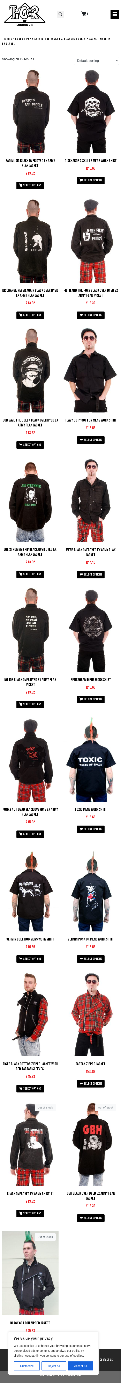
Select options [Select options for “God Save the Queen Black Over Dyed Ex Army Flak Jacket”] (32, 445)
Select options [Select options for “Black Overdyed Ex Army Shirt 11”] (32, 1213)
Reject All (54, 1366)
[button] (60, 14)
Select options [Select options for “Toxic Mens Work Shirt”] (93, 829)
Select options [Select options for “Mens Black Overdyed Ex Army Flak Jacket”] (93, 575)
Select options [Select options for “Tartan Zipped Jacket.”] (93, 1084)
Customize (27, 1366)
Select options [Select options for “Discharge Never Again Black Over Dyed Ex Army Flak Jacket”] (32, 315)
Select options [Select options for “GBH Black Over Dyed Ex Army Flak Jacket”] (93, 1218)
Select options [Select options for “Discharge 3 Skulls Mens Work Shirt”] (93, 180)
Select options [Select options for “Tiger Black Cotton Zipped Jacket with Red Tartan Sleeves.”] (32, 1089)
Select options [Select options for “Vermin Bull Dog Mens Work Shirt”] (32, 959)
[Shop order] (96, 61)
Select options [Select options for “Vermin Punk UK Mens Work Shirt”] (93, 959)
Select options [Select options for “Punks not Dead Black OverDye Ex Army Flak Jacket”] (32, 834)
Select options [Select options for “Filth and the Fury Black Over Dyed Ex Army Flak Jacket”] (93, 315)
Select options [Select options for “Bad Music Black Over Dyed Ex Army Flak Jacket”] (32, 185)
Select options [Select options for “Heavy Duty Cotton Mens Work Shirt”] (93, 440)
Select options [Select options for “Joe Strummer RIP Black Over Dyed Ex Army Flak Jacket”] (32, 574)
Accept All (80, 1366)
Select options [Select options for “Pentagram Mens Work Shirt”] (93, 699)
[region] (53, 1353)
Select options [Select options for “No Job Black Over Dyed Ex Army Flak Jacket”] (32, 704)
